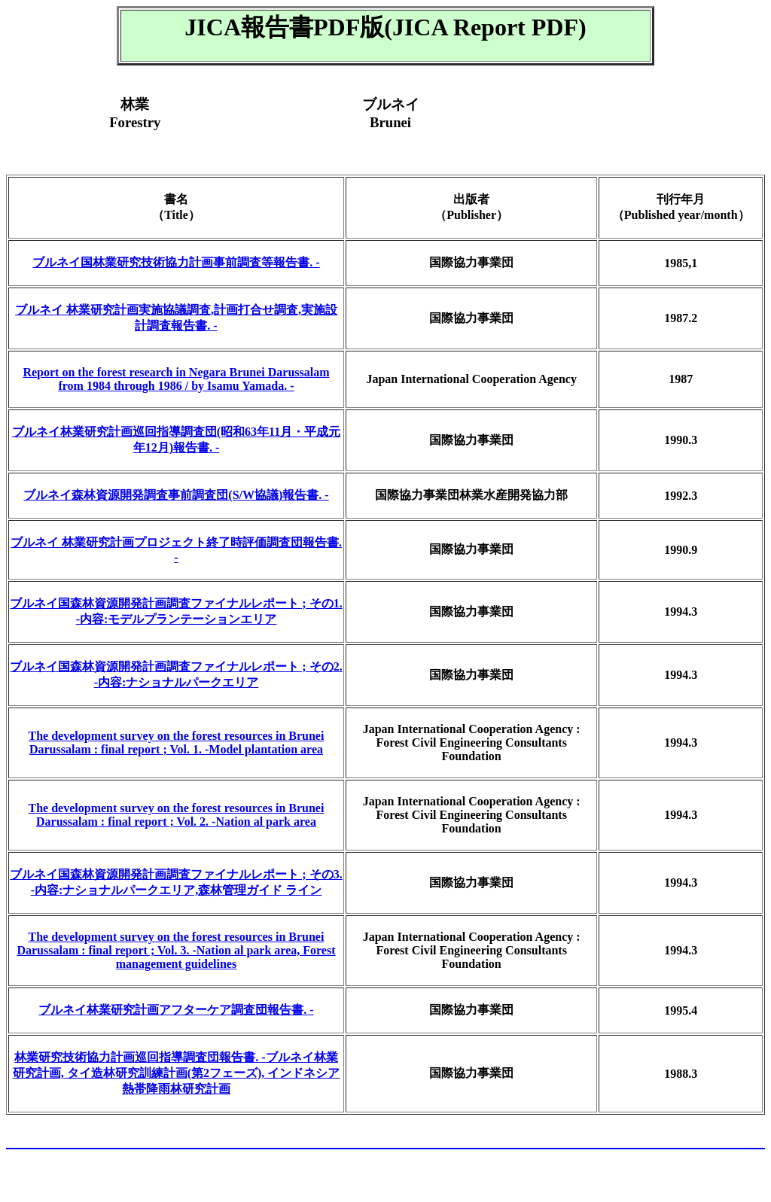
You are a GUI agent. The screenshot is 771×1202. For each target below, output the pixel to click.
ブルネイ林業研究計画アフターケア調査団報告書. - (175, 1009)
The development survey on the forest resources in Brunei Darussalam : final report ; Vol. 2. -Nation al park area (177, 815)
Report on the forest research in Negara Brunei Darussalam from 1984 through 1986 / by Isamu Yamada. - (176, 379)
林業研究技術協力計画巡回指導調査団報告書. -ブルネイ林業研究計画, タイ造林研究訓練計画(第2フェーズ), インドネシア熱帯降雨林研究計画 (176, 1073)
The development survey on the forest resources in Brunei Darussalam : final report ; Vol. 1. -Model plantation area (177, 742)
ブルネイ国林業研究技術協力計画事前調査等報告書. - (175, 262)
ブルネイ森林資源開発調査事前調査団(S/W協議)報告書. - (175, 494)
